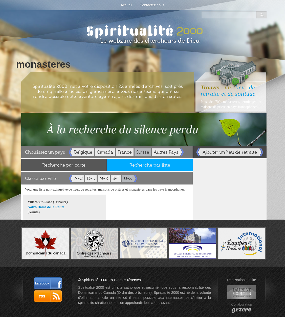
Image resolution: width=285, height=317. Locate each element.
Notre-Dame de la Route (46, 207)
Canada (105, 152)
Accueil (126, 5)
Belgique (83, 152)
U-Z (128, 178)
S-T (116, 178)
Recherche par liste (149, 165)
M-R (103, 178)
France (125, 152)
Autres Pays (166, 152)
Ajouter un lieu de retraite (230, 152)
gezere (241, 309)
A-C (78, 178)
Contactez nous (152, 5)
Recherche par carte (63, 165)
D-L (91, 178)
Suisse (142, 152)
